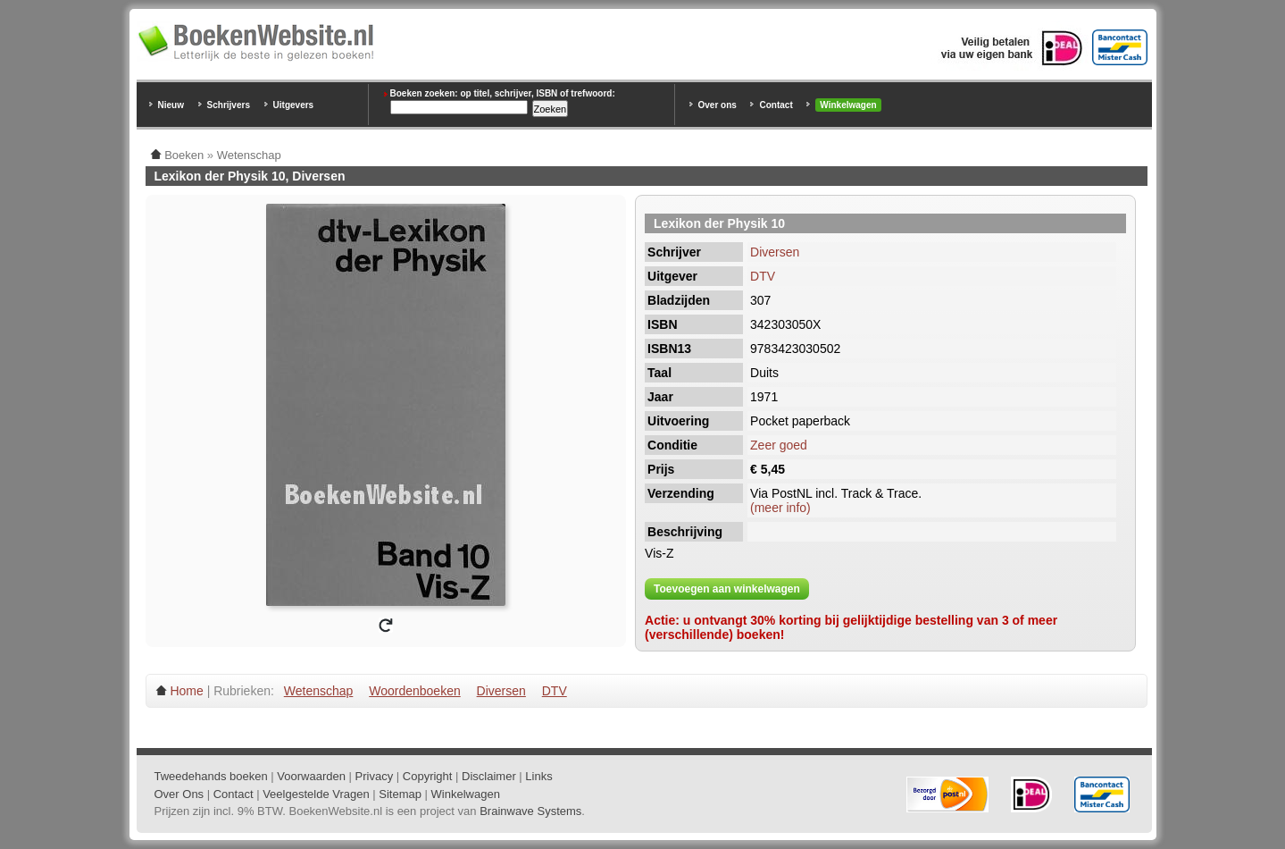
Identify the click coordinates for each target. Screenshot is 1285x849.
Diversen (774, 252)
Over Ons (179, 794)
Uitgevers (293, 105)
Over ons (717, 105)
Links (538, 776)
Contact (775, 105)
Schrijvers (228, 105)
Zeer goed (778, 445)
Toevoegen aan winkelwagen (727, 589)
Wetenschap (319, 691)
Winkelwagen (848, 105)
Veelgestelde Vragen (316, 794)
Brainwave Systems (530, 811)
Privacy (374, 776)
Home (186, 691)
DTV (762, 276)
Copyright (428, 776)
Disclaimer (489, 776)
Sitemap (400, 794)
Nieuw (171, 105)
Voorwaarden (311, 776)
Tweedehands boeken (211, 776)
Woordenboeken (414, 691)
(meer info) (780, 507)
